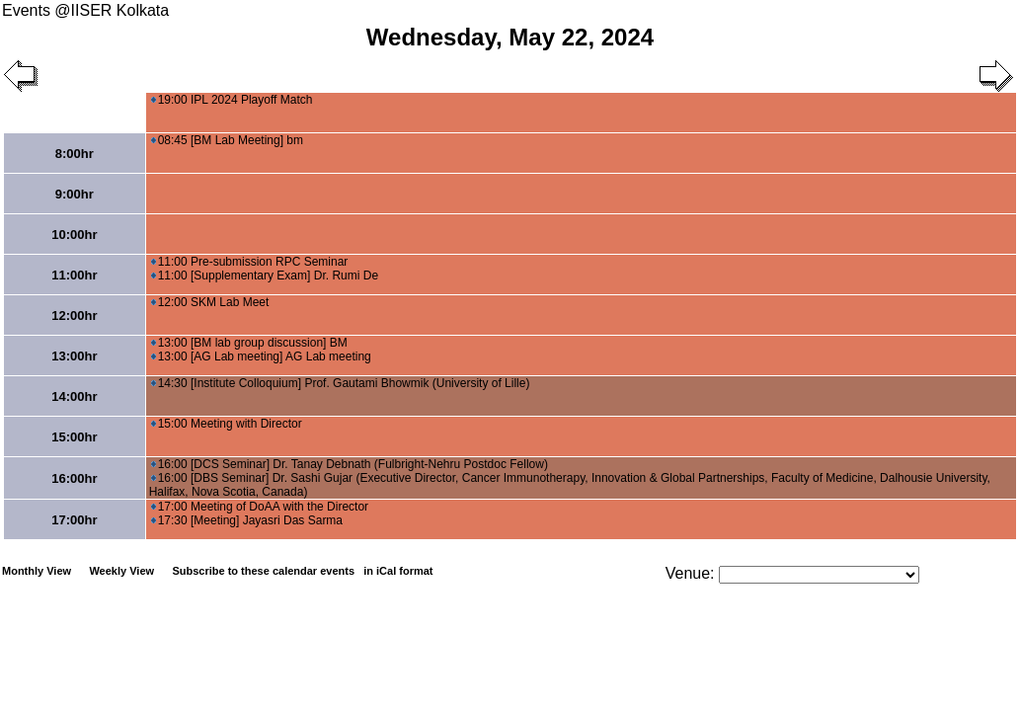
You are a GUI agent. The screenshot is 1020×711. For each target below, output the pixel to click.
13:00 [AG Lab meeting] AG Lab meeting (261, 356)
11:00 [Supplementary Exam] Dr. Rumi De (264, 275)
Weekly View (121, 571)
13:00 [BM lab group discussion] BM (249, 343)
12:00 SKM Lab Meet (210, 302)
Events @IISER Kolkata (85, 10)
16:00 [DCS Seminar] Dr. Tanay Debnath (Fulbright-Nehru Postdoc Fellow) (349, 464)
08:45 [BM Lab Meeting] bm (227, 140)
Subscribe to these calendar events (303, 571)
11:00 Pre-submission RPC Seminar (250, 262)
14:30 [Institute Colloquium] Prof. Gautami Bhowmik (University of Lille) (340, 383)
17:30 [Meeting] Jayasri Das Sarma (247, 520)
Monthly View (36, 571)
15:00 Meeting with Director (226, 424)
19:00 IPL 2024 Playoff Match (232, 100)
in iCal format (397, 571)
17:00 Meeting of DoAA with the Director (259, 507)
